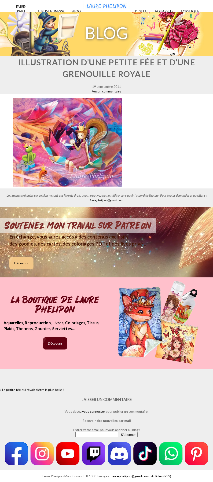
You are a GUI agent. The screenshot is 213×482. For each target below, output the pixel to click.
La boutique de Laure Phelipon (55, 305)
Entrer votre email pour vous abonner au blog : (106, 430)
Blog (76, 11)
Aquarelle (164, 11)
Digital (141, 11)
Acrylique (189, 11)
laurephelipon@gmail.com (106, 200)
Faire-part (21, 8)
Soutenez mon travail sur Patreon (78, 225)
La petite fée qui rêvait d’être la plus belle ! (33, 390)
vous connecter (93, 411)
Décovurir (21, 263)
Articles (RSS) (161, 476)
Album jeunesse (51, 11)
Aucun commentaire (106, 91)
